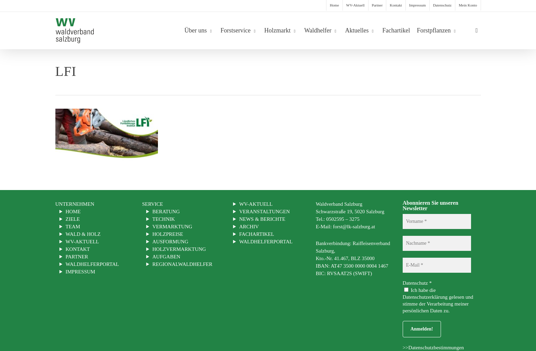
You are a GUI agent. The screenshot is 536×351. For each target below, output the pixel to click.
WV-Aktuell (82, 241)
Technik (163, 219)
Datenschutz (417, 283)
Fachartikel (256, 234)
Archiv (249, 226)
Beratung (166, 211)
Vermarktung (172, 226)
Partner (77, 256)
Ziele (73, 219)
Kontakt (78, 249)
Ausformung (170, 241)
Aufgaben (166, 256)
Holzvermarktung (179, 249)
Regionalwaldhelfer (182, 264)
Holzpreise (167, 234)
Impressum (80, 271)
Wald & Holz (83, 234)
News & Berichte (262, 219)
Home (73, 211)
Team (73, 226)
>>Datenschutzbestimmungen (433, 347)
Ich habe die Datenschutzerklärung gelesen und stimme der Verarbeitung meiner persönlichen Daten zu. (438, 300)
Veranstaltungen (264, 211)
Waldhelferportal (92, 264)
